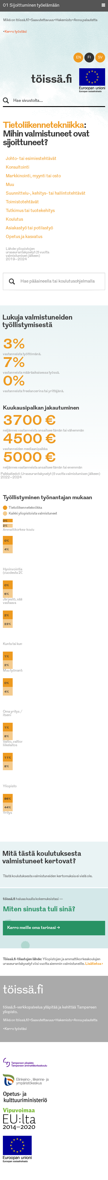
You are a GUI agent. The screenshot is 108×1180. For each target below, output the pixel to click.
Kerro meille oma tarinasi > (33, 928)
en (78, 57)
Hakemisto (64, 20)
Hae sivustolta (8, 101)
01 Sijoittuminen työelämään (31, 5)
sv (100, 57)
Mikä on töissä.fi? (16, 20)
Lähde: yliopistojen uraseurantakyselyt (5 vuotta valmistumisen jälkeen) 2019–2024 (27, 254)
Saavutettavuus (42, 20)
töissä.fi (51, 80)
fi (89, 57)
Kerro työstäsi (16, 32)
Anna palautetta (85, 20)
